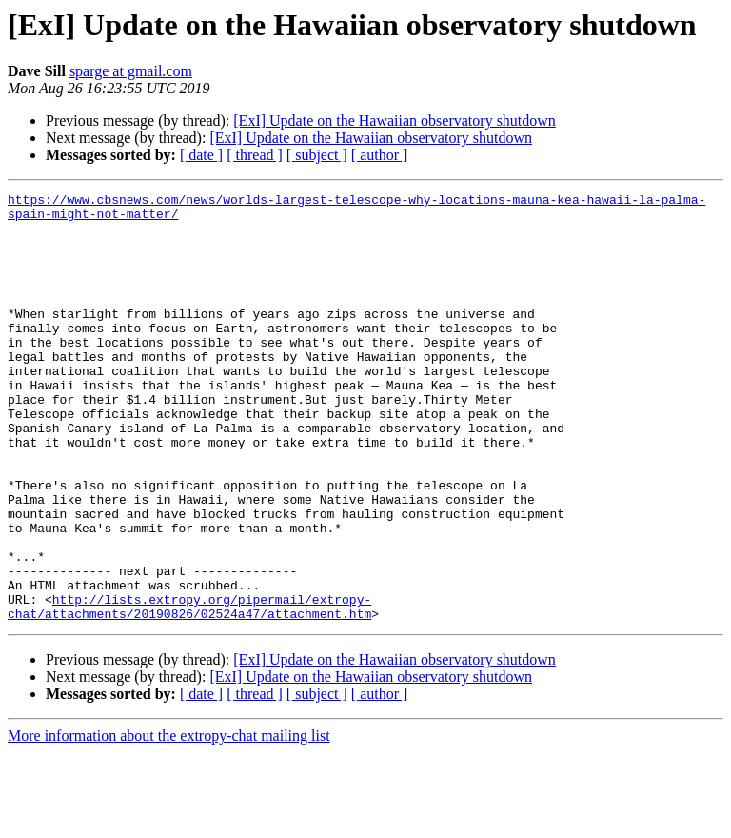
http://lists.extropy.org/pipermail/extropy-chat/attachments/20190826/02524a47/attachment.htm (189, 690)
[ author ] (379, 155)
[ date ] (201, 155)
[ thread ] (255, 155)
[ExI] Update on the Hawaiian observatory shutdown (394, 120)
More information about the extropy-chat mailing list (169, 821)
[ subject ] (316, 155)
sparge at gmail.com (130, 71)
